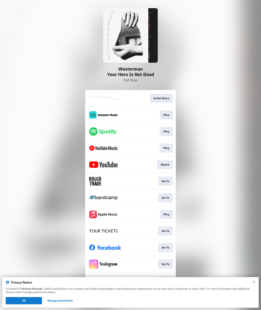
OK (24, 300)
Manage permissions (60, 300)
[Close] (254, 281)
